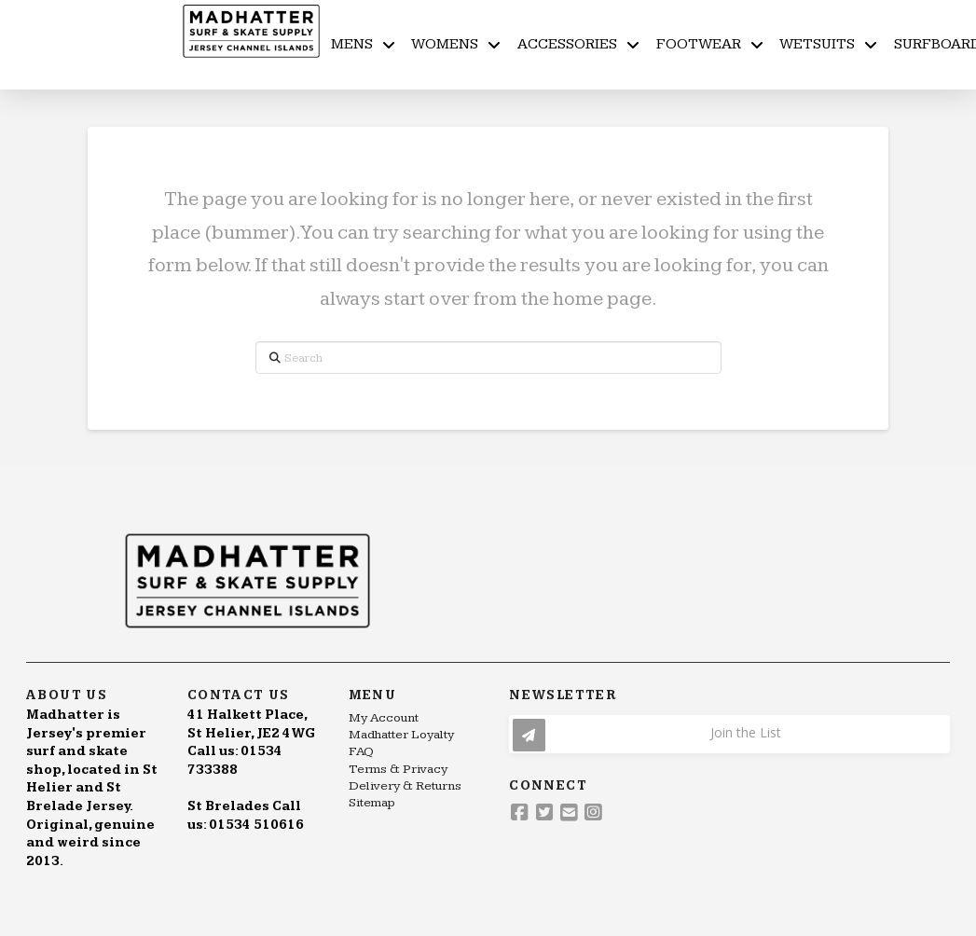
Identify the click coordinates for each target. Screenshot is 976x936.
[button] (729, 734)
